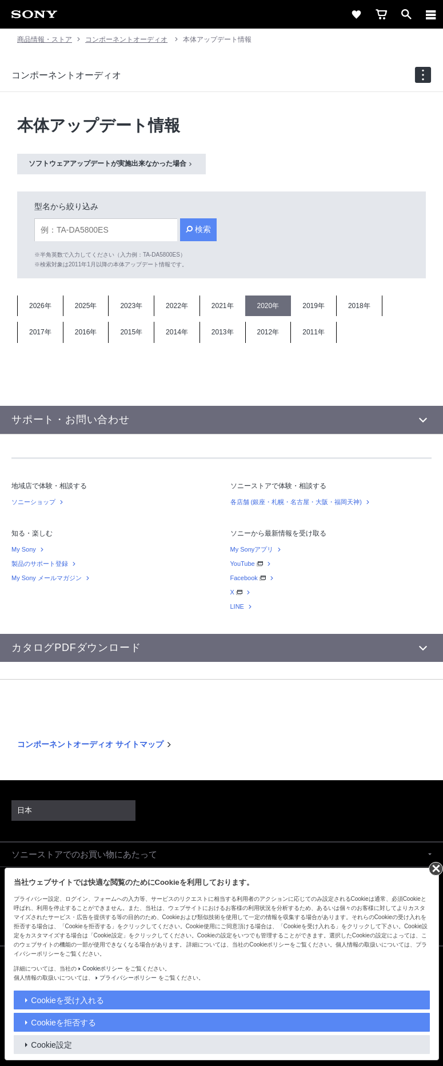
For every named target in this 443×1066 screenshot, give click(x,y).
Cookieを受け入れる (67, 1000)
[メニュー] (431, 14)
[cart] (381, 14)
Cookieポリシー (102, 968)
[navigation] (423, 74)
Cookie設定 (51, 1044)
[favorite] (356, 14)
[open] (406, 14)
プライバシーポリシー (128, 978)
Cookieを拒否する (63, 1022)
